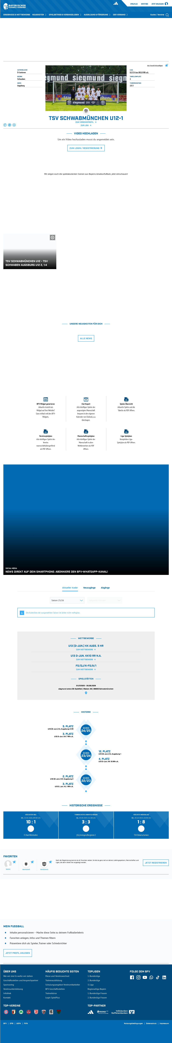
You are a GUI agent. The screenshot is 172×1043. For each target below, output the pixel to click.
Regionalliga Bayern (97, 989)
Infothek (144, 4)
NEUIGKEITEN (39, 15)
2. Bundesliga (94, 980)
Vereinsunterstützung (13, 989)
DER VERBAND (120, 15)
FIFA (26, 1024)
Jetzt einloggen (158, 4)
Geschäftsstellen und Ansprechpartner (20, 980)
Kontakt (6, 997)
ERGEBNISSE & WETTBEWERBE (16, 15)
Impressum (164, 1024)
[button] (5, 125)
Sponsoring (8, 984)
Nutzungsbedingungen (133, 1024)
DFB (11, 1024)
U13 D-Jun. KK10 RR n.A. (139, 72)
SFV (5, 1024)
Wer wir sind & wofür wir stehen (18, 976)
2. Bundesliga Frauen (97, 997)
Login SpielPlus (52, 997)
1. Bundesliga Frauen (97, 993)
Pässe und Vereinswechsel (57, 976)
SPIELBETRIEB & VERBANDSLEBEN (65, 15)
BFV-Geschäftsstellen (55, 989)
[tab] (70, 588)
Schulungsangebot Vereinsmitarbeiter (62, 984)
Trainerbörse (51, 993)
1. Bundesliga (94, 976)
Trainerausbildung (53, 980)
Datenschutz (151, 1024)
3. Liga (91, 984)
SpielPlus (134, 4)
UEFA (18, 1024)
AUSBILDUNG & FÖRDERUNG (97, 15)
